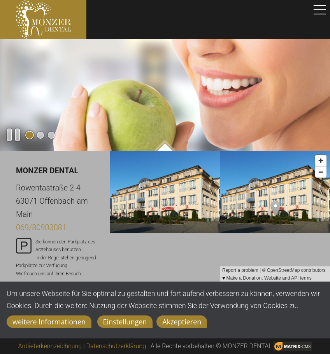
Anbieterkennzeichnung (50, 346)
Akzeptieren (181, 321)
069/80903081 (41, 227)
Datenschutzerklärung (116, 346)
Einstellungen (125, 321)
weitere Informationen (49, 321)
